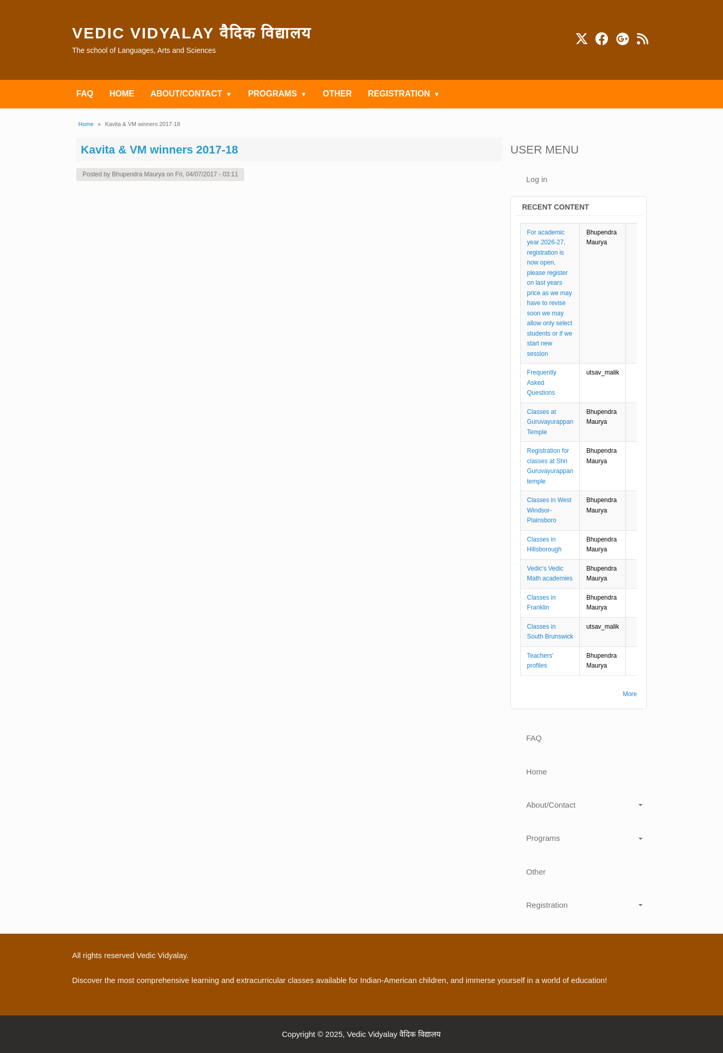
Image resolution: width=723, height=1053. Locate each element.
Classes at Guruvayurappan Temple (550, 422)
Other (536, 871)
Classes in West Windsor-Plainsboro (549, 510)
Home (85, 124)
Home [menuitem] (121, 93)
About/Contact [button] (551, 804)
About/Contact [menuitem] (186, 93)
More (630, 694)
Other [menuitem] (337, 93)
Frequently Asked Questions (542, 382)
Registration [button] (547, 904)
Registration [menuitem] (399, 93)
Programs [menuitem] (272, 93)
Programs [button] (543, 838)
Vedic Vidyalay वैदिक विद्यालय (191, 32)
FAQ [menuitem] (84, 93)
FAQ (534, 737)
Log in (537, 179)
